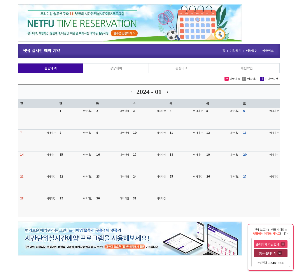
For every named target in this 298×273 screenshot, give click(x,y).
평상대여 (181, 68)
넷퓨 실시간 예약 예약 (41, 50)
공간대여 (50, 68)
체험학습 (247, 68)
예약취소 (268, 50)
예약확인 (252, 50)
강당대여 (116, 68)
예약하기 (235, 50)
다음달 (167, 91)
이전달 (130, 91)
